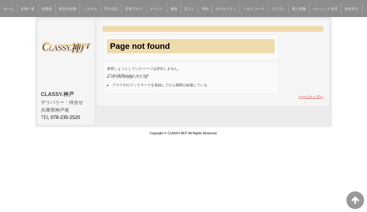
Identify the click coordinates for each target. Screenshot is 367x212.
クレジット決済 (325, 9)
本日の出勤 (67, 9)
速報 (173, 9)
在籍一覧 (28, 9)
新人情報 (299, 9)
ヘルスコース (253, 9)
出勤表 (46, 9)
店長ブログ (134, 9)
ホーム (8, 9)
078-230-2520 (65, 117)
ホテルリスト (225, 9)
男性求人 (10, 25)
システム (90, 9)
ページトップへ (310, 97)
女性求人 (351, 9)
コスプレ (278, 9)
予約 (204, 9)
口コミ (189, 9)
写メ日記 (111, 9)
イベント (156, 9)
